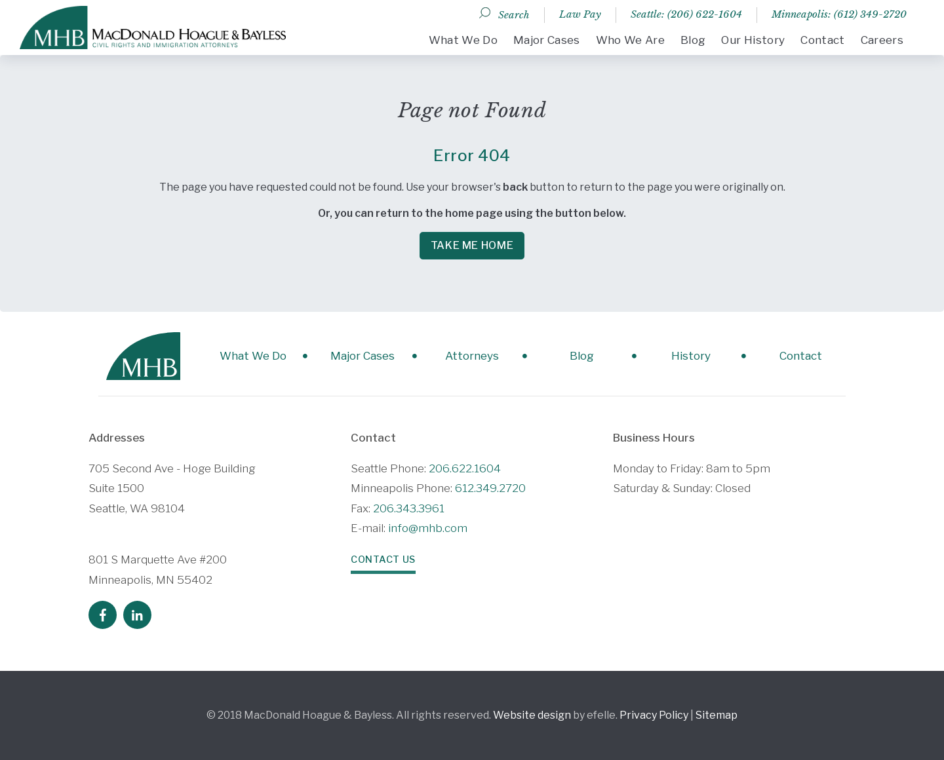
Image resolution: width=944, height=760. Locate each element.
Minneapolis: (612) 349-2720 (839, 14)
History (691, 355)
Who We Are (630, 40)
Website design (532, 715)
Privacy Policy (654, 715)
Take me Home (472, 245)
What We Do (463, 40)
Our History (753, 40)
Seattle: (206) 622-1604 (686, 14)
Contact (822, 40)
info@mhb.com (427, 528)
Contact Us (383, 559)
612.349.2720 (490, 488)
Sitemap (717, 715)
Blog (692, 40)
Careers (882, 40)
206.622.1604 (465, 468)
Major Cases (546, 40)
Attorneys (472, 355)
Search (514, 15)
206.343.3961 (408, 508)
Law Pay (580, 14)
